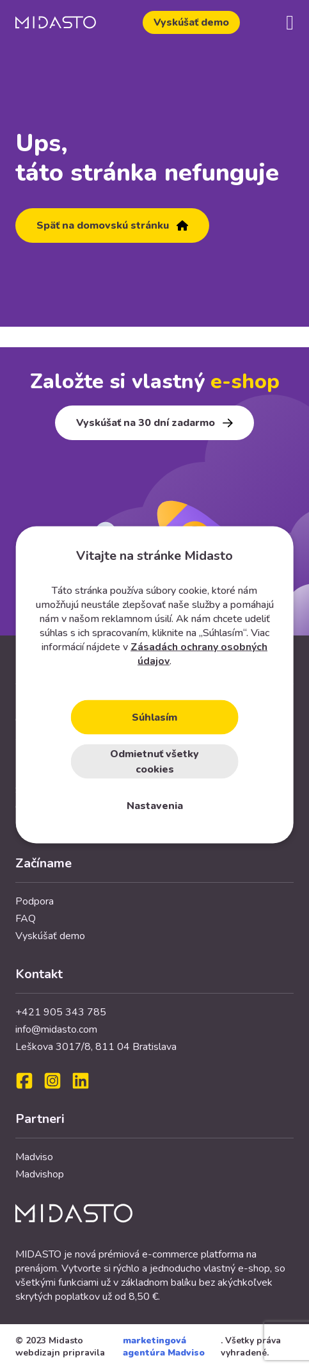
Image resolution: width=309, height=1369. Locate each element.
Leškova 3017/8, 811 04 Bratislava (96, 1047)
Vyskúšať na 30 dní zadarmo (154, 423)
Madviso (34, 1157)
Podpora (34, 901)
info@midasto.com (56, 1029)
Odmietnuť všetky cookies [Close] (154, 761)
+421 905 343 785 (60, 1012)
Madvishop (39, 1174)
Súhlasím (154, 717)
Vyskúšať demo (191, 22)
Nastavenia (155, 805)
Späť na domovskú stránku (112, 225)
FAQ (25, 919)
